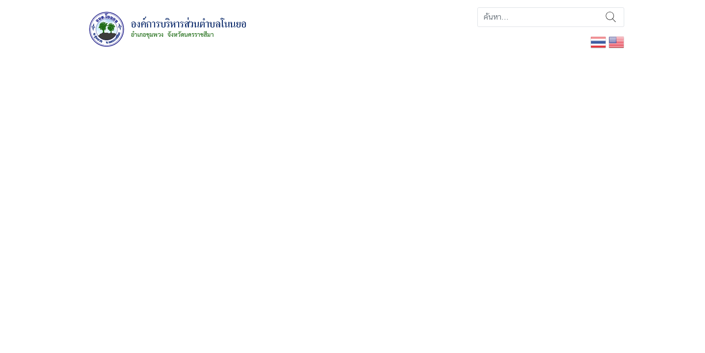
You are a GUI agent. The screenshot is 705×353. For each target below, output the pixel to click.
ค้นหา (611, 17)
